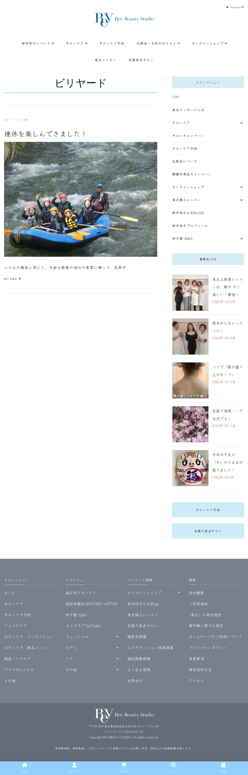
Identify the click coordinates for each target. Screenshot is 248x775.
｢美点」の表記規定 (205, 615)
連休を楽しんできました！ (45, 133)
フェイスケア (15, 625)
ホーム (9, 592)
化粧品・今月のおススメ (156, 43)
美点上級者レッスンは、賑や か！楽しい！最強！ (227, 286)
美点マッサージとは (188, 109)
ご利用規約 (198, 603)
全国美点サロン (141, 59)
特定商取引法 (200, 669)
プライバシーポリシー (208, 647)
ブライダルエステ (19, 669)
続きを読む (12, 278)
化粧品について (184, 161)
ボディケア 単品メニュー (27, 647)
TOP (175, 96)
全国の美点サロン (208, 531)
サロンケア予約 (111, 43)
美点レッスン (105, 59)
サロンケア (75, 43)
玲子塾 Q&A (182, 238)
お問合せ (135, 680)
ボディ (71, 647)
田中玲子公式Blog (188, 212)
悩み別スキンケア (81, 592)
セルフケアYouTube (83, 625)
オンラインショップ (208, 43)
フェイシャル (77, 636)
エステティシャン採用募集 (150, 647)
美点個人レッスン (186, 199)
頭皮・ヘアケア (17, 658)
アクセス (196, 680)
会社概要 (196, 592)
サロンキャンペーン (188, 135)
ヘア (69, 658)
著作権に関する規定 (206, 625)
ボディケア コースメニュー (29, 636)
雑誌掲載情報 (138, 658)
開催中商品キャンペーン (192, 174)
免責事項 (196, 658)
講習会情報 (136, 636)
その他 (10, 680)
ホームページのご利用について (215, 636)
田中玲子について (36, 43)
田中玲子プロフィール (190, 225)
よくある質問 (138, 669)
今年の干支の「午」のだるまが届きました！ (227, 462)
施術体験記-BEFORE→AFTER (91, 603)
